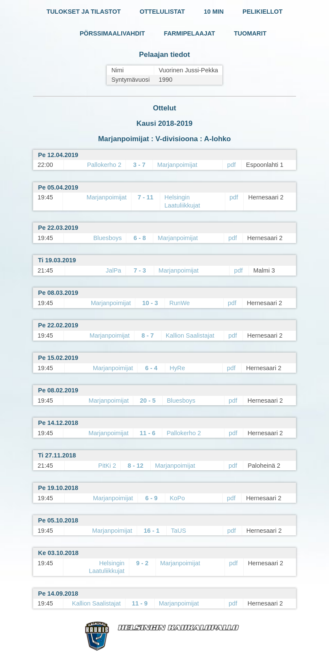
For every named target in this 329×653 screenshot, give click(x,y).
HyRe (177, 368)
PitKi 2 (107, 465)
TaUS (178, 530)
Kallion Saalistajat (190, 335)
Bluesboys (107, 237)
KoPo (177, 498)
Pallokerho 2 (104, 164)
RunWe (179, 303)
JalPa (113, 270)
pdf (231, 164)
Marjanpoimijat (177, 164)
